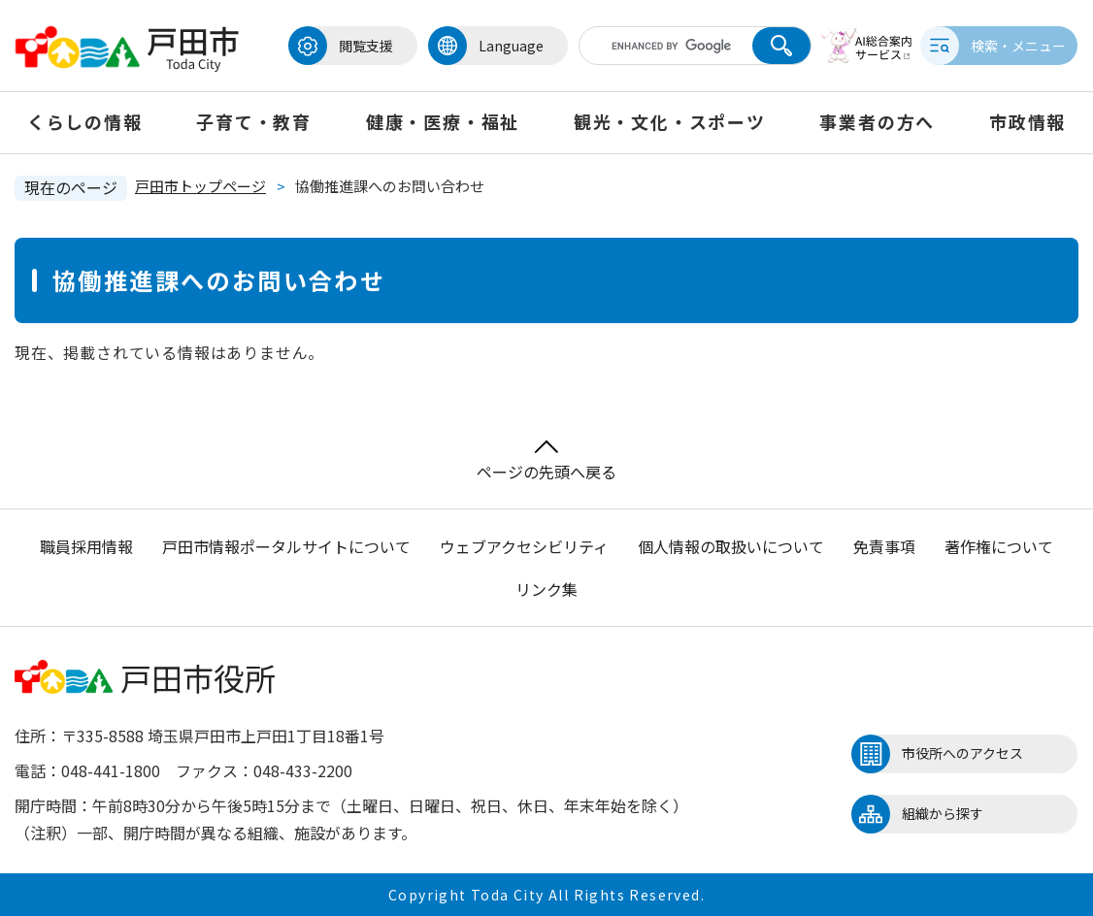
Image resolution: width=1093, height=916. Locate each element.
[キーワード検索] (654, 45)
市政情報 (1027, 121)
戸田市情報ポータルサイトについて (286, 546)
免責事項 (884, 546)
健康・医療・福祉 (442, 121)
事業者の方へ (877, 121)
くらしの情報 (85, 121)
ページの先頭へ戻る (546, 461)
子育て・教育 (254, 121)
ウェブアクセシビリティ (524, 546)
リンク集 (546, 589)
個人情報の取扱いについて (731, 546)
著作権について (998, 546)
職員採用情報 (86, 546)
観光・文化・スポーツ (670, 121)
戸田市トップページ (200, 186)
